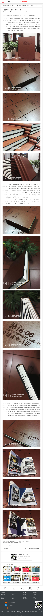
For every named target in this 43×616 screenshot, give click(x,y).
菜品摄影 (24, 597)
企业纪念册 (9, 545)
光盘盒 (34, 597)
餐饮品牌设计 (25, 595)
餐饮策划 (25, 592)
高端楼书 (34, 598)
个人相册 (13, 600)
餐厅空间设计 (25, 598)
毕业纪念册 (13, 597)
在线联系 (11, 608)
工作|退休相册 (18, 5)
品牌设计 (3, 592)
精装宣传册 (3, 595)
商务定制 (34, 600)
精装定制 (35, 592)
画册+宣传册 (3, 594)
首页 (8, 5)
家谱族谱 (34, 594)
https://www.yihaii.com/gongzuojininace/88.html (12, 542)
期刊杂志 (2, 598)
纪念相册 (12, 5)
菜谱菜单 (24, 594)
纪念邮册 (34, 595)
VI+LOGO (2, 597)
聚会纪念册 (13, 595)
